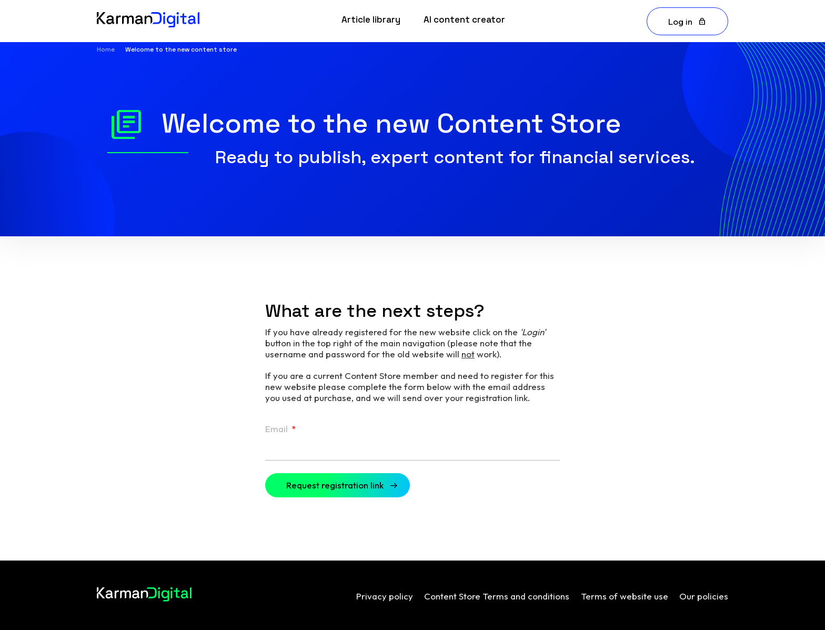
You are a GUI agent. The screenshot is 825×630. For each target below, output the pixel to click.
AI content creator (464, 19)
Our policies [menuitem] (703, 596)
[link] (371, 21)
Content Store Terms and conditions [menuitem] (496, 596)
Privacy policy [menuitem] (384, 596)
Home (106, 49)
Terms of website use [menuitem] (624, 596)
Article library (370, 19)
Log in (680, 21)
